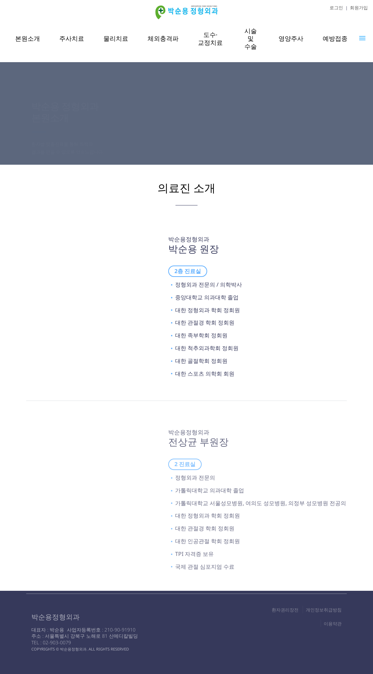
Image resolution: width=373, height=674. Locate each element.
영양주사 (291, 38)
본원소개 (27, 38)
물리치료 (115, 38)
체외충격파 (163, 38)
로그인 (336, 7)
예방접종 (335, 38)
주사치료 (71, 38)
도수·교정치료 (210, 38)
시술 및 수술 (250, 39)
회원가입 (359, 7)
